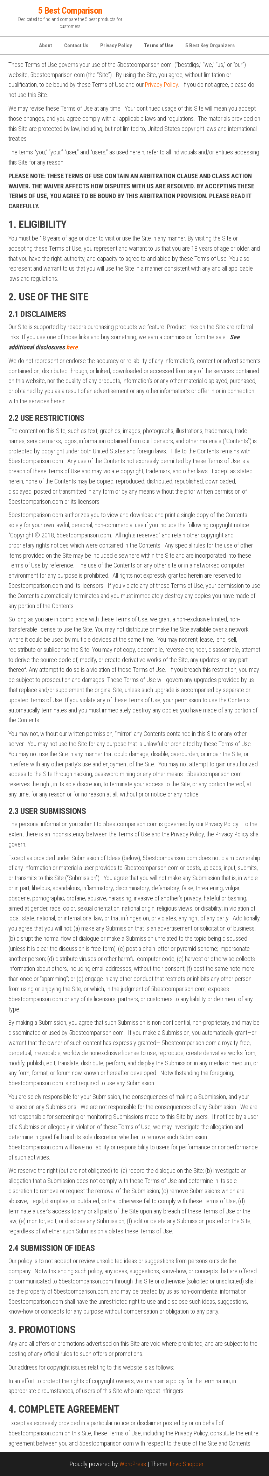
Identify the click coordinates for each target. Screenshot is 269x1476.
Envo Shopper (187, 1464)
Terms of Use (158, 45)
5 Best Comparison (70, 10)
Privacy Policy (116, 45)
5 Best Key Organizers (210, 45)
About (45, 45)
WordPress (132, 1464)
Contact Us (76, 45)
